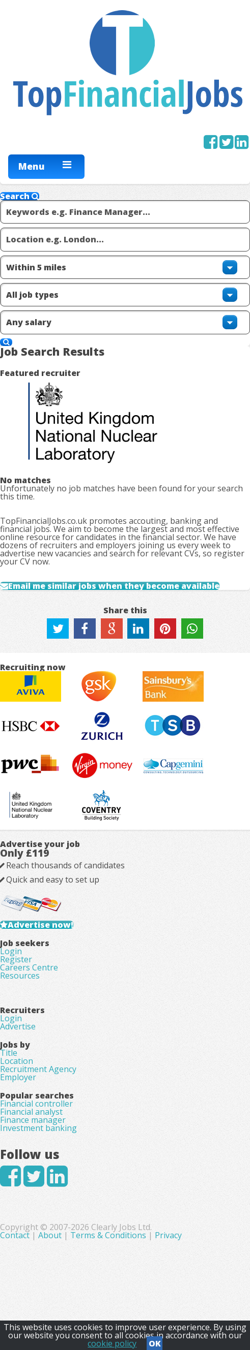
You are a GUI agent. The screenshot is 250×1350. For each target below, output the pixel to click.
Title (8, 1052)
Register (16, 959)
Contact (16, 1235)
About (50, 1235)
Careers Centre (29, 967)
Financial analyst (31, 1111)
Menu (31, 166)
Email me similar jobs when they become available (113, 586)
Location (16, 1060)
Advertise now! (40, 925)
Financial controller (36, 1103)
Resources (20, 975)
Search (19, 196)
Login (11, 951)
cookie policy (112, 1343)
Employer (18, 1077)
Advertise (18, 1026)
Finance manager (33, 1119)
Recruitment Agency (38, 1069)
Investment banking (38, 1128)
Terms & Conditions (108, 1235)
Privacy (168, 1235)
